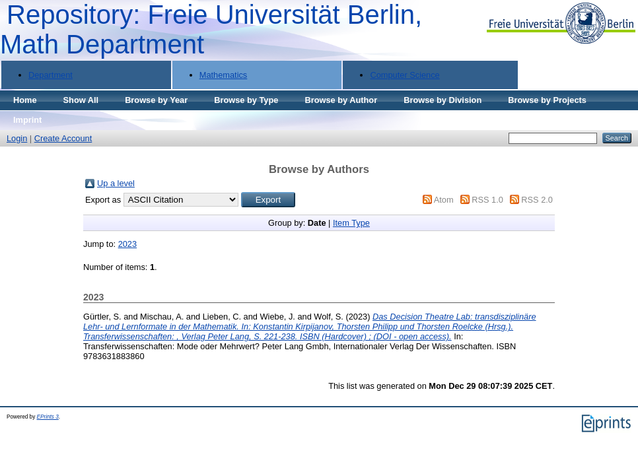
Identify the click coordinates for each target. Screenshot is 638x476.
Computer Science (404, 75)
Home (25, 100)
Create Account (63, 138)
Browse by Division (442, 100)
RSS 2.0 (537, 200)
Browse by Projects (547, 100)
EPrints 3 (48, 417)
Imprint (27, 120)
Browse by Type (246, 100)
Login (17, 138)
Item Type (351, 223)
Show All (81, 100)
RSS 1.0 (487, 200)
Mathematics (223, 75)
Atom (444, 200)
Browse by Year (156, 100)
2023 (127, 244)
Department (50, 75)
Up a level (116, 183)
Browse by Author (340, 100)
